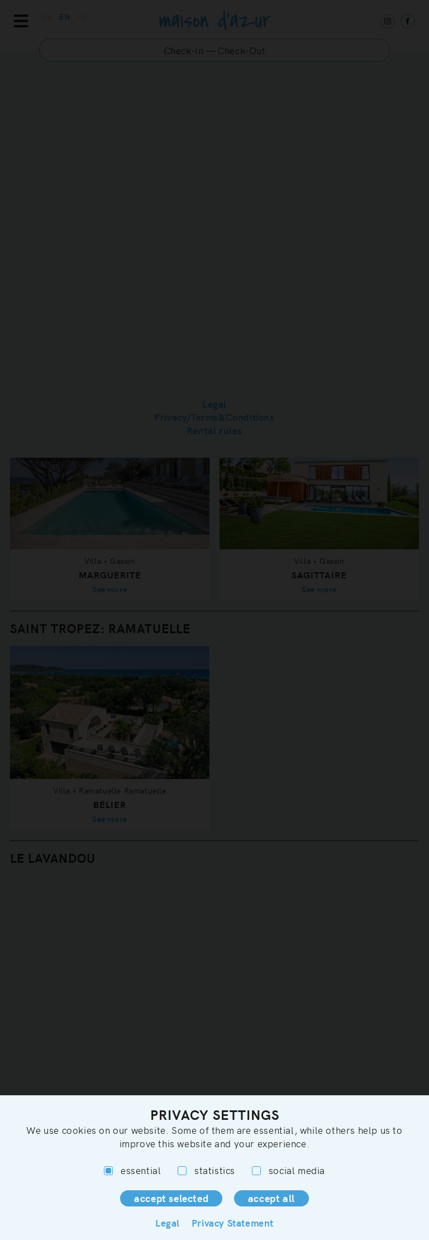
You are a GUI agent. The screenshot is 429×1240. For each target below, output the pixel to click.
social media (288, 1170)
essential (132, 1170)
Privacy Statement (233, 1222)
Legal (167, 1222)
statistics (206, 1170)
